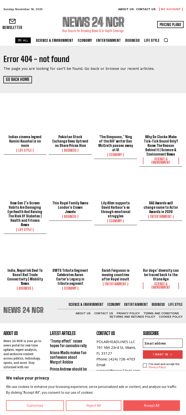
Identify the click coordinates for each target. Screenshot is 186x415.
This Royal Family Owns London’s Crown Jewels (70, 207)
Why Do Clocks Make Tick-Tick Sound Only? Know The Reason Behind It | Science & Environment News (161, 145)
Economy (115, 154)
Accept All (151, 406)
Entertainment (161, 216)
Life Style (25, 150)
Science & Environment (160, 160)
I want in (163, 354)
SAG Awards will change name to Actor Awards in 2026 (161, 207)
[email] (163, 343)
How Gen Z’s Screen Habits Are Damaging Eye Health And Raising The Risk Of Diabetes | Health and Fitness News (25, 213)
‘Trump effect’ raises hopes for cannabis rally (68, 343)
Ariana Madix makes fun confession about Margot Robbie (68, 357)
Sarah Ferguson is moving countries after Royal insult (116, 274)
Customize (35, 406)
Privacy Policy (157, 367)
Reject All (93, 406)
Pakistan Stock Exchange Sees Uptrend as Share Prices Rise (70, 140)
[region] (93, 393)
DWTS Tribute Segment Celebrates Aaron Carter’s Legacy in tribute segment (70, 276)
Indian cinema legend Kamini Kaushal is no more (24, 140)
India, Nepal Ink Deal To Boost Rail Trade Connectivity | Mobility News (25, 276)
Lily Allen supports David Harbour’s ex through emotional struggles (115, 209)
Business (70, 150)
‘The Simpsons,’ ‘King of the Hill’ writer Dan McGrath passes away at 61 (115, 143)
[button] (166, 40)
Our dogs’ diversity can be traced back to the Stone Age (161, 274)
